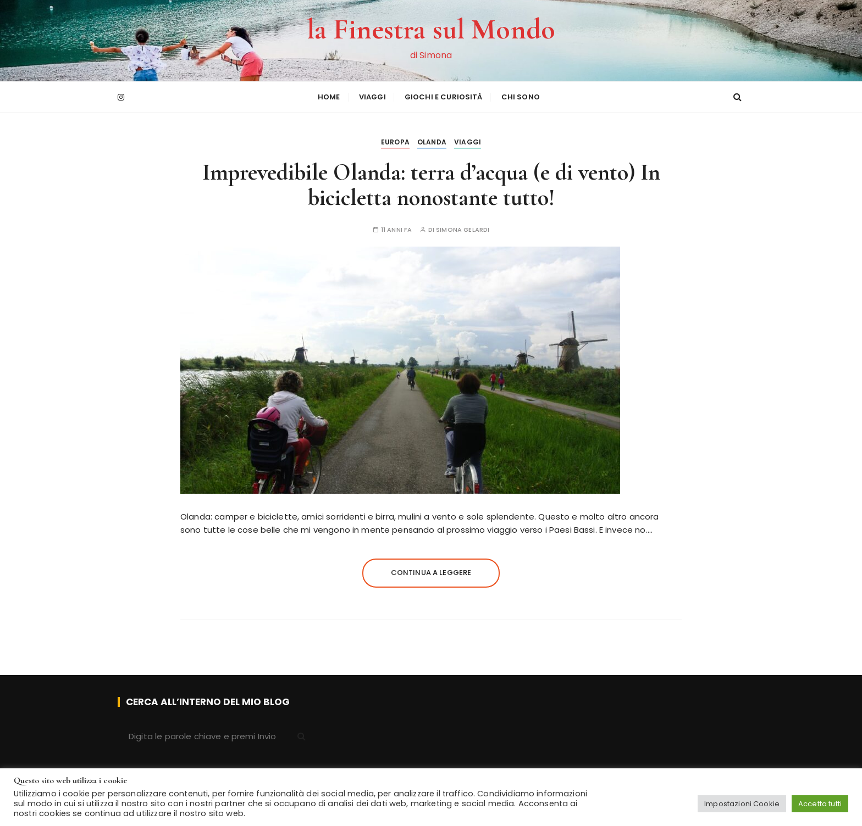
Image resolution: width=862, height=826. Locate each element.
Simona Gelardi (462, 230)
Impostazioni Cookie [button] (742, 804)
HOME (329, 97)
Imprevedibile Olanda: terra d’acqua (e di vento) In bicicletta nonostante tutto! (431, 184)
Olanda (431, 142)
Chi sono (520, 97)
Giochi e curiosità (444, 97)
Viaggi (372, 97)
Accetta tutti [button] (820, 804)
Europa (395, 142)
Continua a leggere (431, 572)
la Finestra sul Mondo (431, 29)
